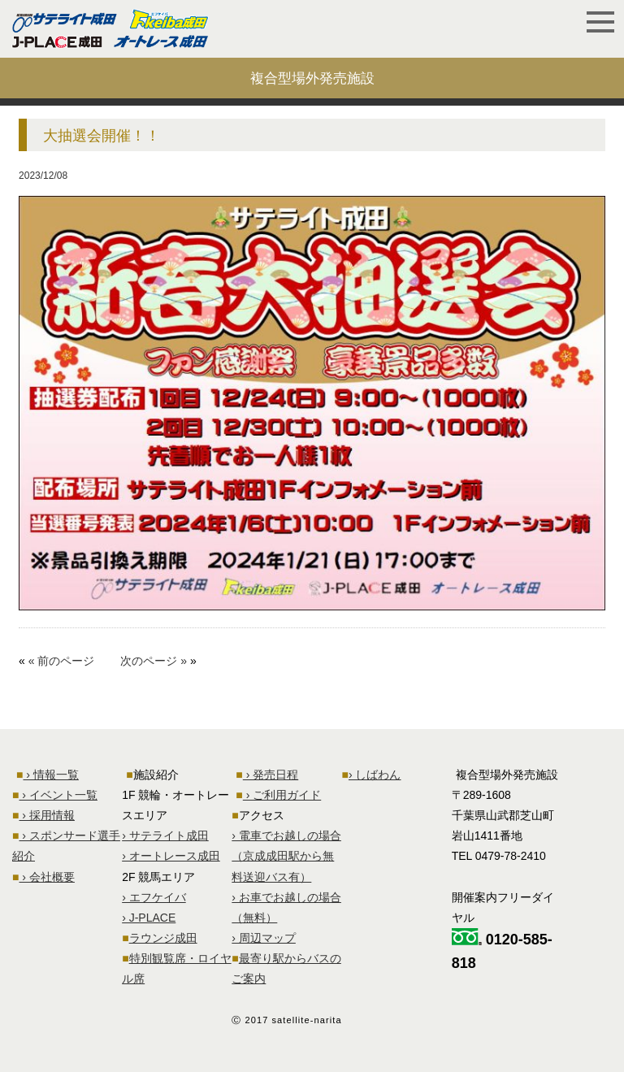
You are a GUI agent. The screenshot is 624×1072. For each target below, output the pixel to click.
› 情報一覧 (50, 774)
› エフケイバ (154, 897)
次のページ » (153, 660)
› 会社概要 (46, 876)
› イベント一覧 (58, 794)
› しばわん (375, 774)
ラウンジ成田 (163, 937)
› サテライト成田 (165, 835)
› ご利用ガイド (282, 794)
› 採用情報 (46, 815)
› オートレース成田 (171, 855)
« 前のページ (61, 660)
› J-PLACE (149, 917)
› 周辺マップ (264, 937)
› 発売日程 (270, 774)
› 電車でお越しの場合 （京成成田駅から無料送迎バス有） (286, 856)
